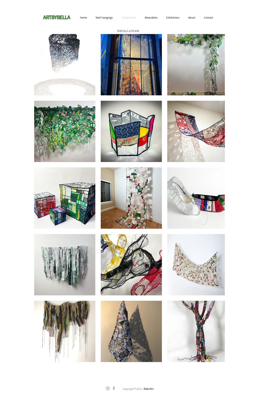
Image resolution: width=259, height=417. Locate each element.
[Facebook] (114, 388)
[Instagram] (107, 388)
